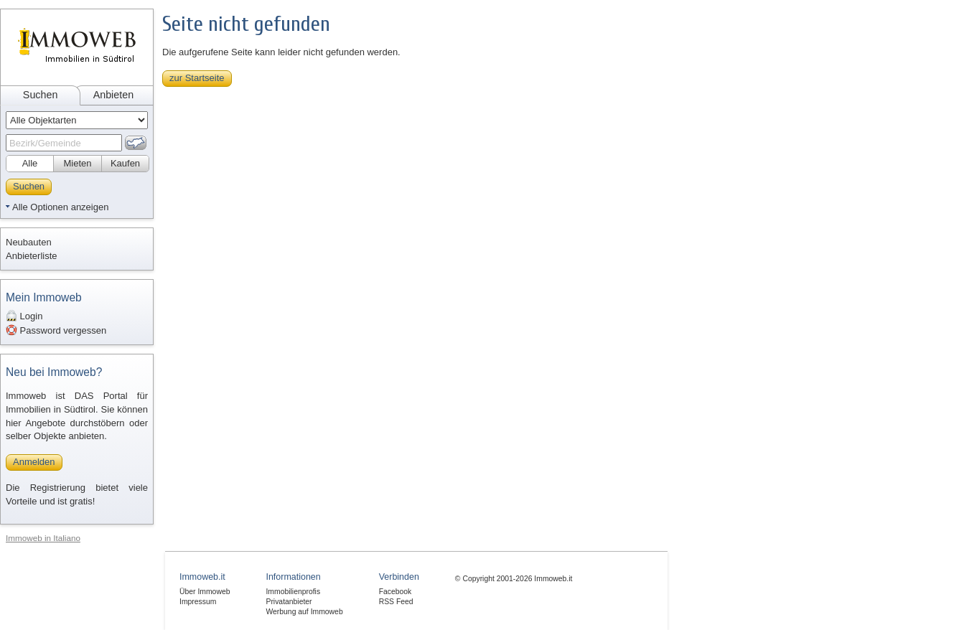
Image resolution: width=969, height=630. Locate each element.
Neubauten (29, 242)
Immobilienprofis (293, 592)
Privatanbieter (289, 602)
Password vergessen (56, 330)
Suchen (40, 94)
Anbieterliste (31, 255)
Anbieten (113, 94)
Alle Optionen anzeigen (60, 207)
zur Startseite (197, 77)
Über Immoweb (204, 592)
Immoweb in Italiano (43, 537)
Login (24, 315)
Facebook (395, 592)
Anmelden (34, 461)
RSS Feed (396, 602)
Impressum (197, 602)
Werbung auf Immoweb (304, 612)
